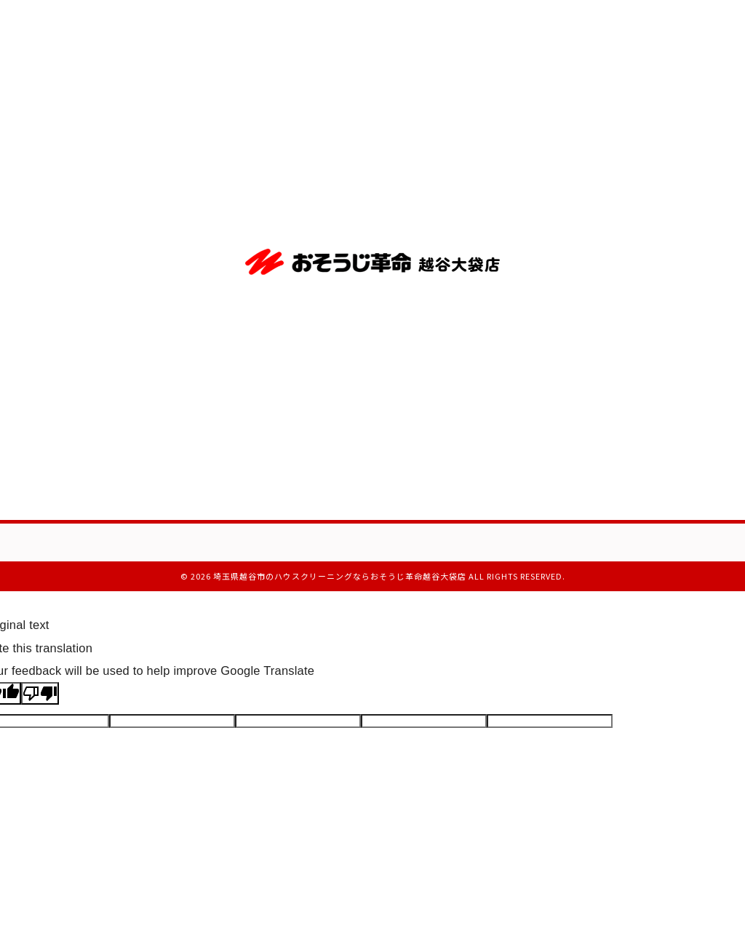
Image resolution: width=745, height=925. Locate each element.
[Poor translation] (40, 693)
